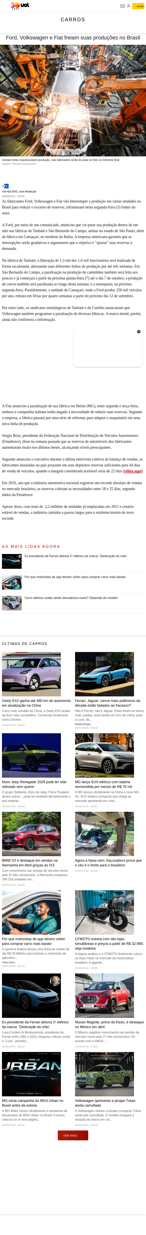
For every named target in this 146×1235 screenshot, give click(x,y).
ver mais (73, 1214)
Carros (73, 19)
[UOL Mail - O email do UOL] (122, 6)
